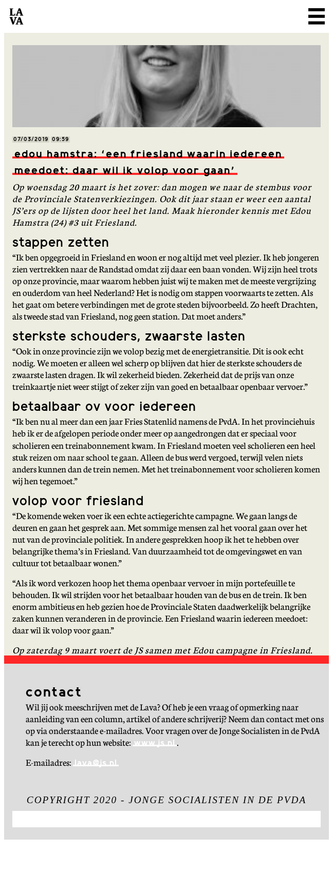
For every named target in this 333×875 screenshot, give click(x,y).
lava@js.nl (96, 763)
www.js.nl (154, 743)
